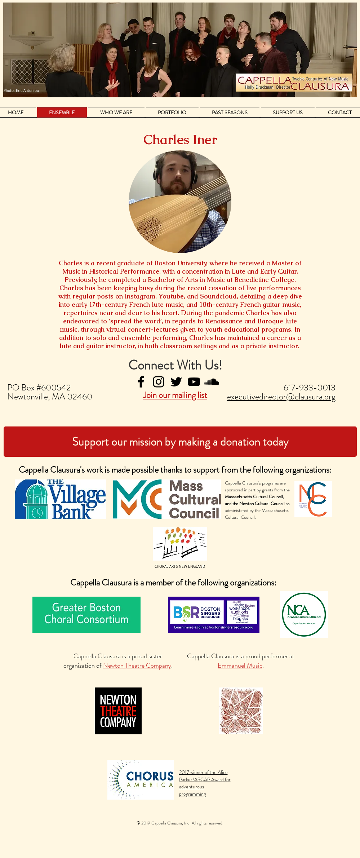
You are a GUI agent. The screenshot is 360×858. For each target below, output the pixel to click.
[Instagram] (158, 381)
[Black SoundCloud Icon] (211, 381)
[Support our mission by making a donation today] (180, 441)
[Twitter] (176, 381)
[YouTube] (193, 381)
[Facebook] (140, 381)
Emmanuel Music (240, 665)
